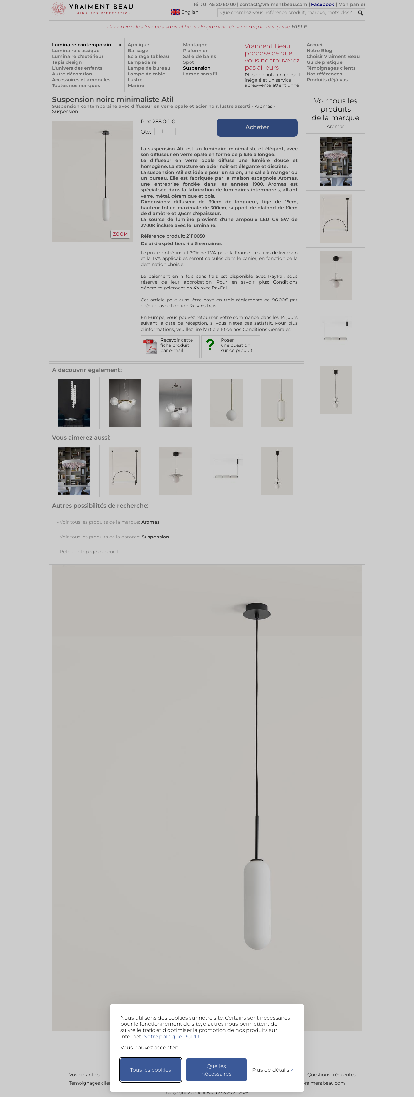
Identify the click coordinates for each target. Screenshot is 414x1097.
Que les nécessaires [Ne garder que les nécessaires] (217, 1070)
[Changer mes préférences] (270, 1069)
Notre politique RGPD (171, 1037)
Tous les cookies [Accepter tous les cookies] (150, 1070)
